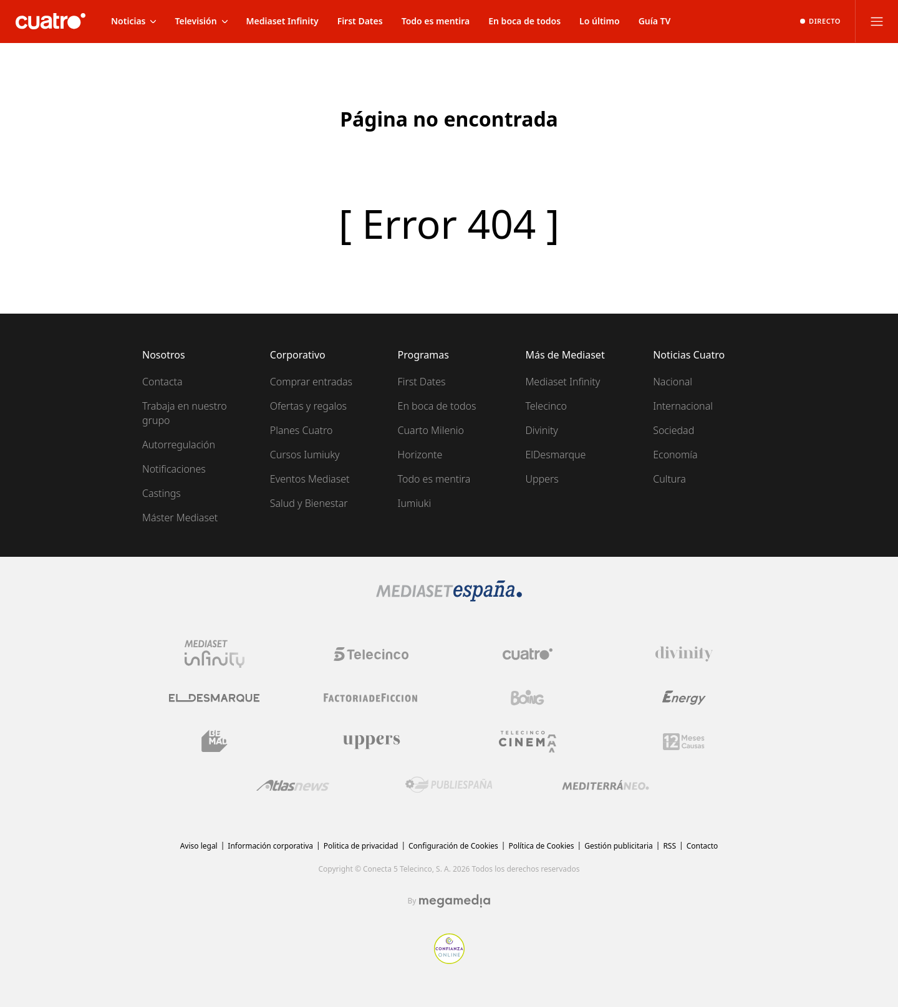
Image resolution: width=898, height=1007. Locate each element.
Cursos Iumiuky (305, 454)
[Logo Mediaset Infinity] (214, 654)
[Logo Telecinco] (371, 654)
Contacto (702, 846)
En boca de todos (437, 406)
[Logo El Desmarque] (214, 698)
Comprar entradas (311, 381)
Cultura (669, 479)
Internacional (683, 406)
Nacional (672, 381)
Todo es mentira (434, 479)
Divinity (541, 430)
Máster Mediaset (180, 517)
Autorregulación (178, 444)
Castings (161, 493)
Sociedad (673, 430)
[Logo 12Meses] (684, 741)
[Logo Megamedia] (454, 901)
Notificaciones (174, 469)
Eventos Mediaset (310, 479)
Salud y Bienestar (309, 503)
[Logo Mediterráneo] (605, 785)
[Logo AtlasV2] (292, 785)
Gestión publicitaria (618, 846)
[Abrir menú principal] (877, 21)
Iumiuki (415, 503)
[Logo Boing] (527, 697)
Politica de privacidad (361, 846)
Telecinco (546, 406)
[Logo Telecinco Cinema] (527, 741)
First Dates (422, 381)
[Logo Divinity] (684, 654)
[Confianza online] (449, 960)
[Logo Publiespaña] (449, 785)
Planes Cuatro (301, 430)
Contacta (162, 381)
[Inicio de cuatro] (50, 21)
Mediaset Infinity (562, 381)
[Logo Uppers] (371, 741)
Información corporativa (270, 846)
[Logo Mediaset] (449, 598)
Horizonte (420, 454)
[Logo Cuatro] (528, 654)
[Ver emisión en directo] (820, 21)
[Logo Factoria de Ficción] (371, 697)
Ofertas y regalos (308, 406)
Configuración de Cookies (453, 846)
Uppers (541, 479)
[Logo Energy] (684, 697)
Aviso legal (199, 846)
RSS (669, 846)
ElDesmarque (555, 454)
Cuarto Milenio (431, 430)
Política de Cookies (541, 846)
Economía (675, 454)
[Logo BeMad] (214, 741)
